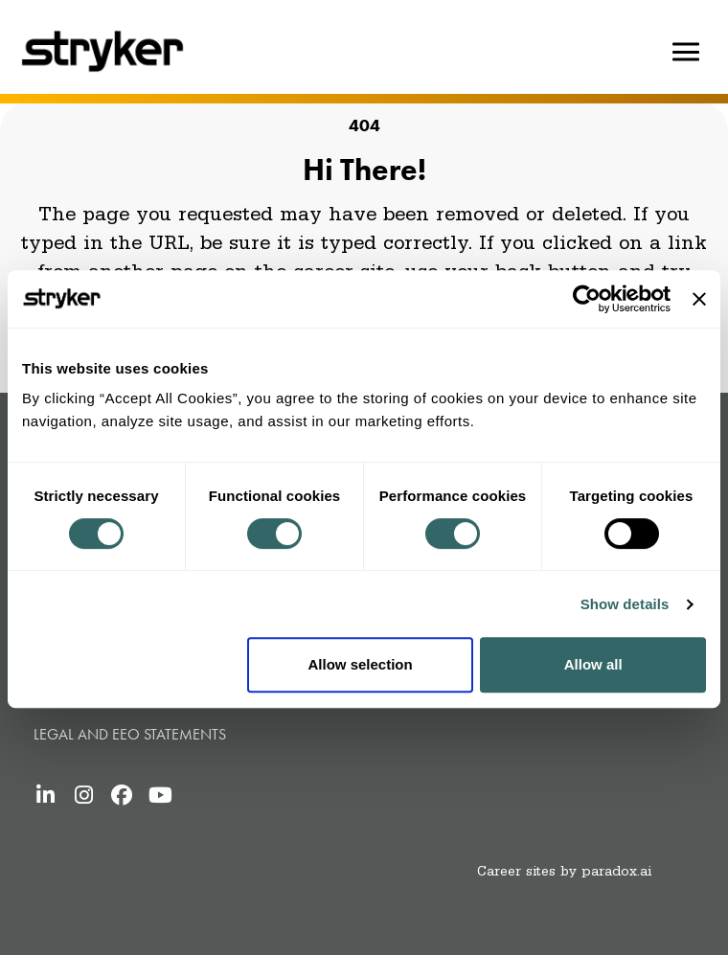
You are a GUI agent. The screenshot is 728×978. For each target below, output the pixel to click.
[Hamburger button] (686, 52)
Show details (625, 604)
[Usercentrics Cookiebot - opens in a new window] (587, 298)
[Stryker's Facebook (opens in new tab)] (121, 795)
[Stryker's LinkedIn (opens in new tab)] (45, 795)
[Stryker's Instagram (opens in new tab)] (83, 795)
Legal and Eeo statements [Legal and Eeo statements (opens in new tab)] (130, 734)
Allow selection (359, 664)
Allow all (593, 664)
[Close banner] (699, 299)
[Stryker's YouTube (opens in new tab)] (159, 795)
